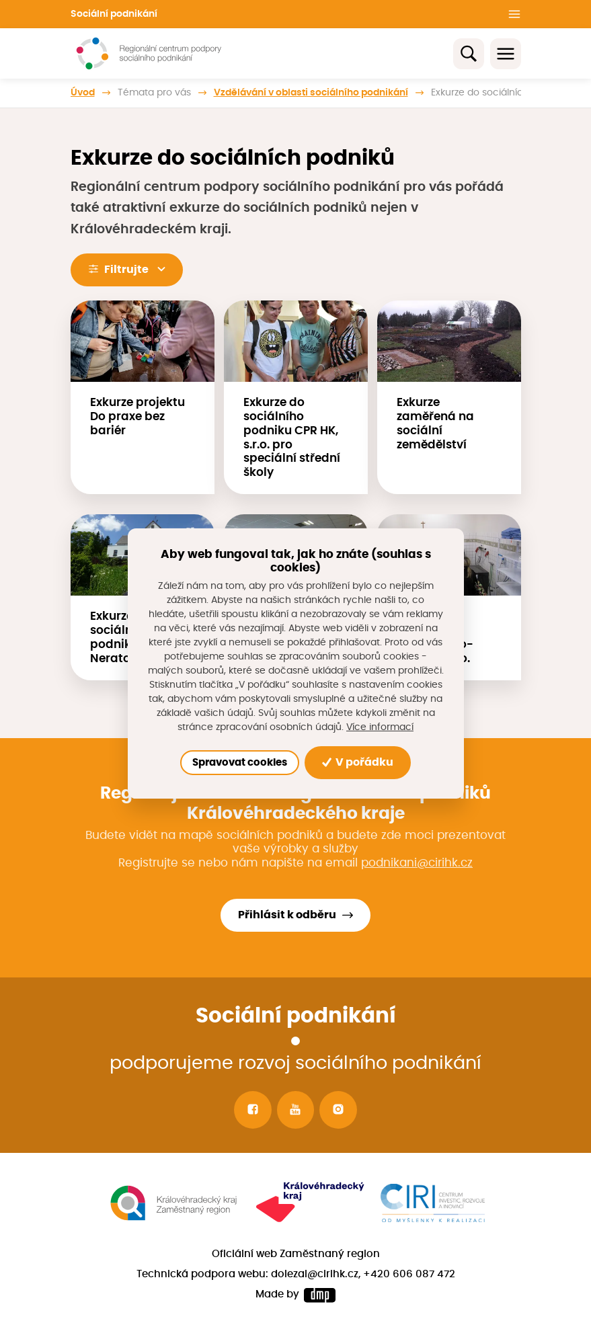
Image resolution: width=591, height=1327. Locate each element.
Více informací (379, 726)
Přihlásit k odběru (287, 915)
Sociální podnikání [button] (114, 14)
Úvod (83, 92)
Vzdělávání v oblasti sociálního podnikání (311, 92)
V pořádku (357, 762)
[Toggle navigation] (505, 53)
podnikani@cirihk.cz (417, 863)
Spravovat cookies (239, 763)
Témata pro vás (154, 92)
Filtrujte (126, 269)
